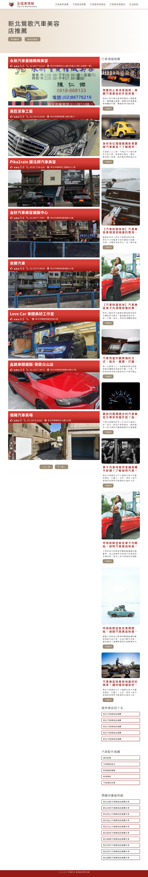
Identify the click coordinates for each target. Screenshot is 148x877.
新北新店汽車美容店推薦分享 (116, 832)
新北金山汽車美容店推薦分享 (116, 820)
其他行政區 (32, 39)
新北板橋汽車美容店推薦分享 (116, 839)
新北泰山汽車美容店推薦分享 (116, 814)
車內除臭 (107, 757)
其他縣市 (15, 39)
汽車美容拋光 (109, 764)
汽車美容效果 (109, 782)
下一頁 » (61, 466)
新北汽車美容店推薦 (112, 714)
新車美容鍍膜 (109, 770)
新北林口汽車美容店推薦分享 (116, 851)
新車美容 (107, 776)
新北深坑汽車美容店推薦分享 (116, 845)
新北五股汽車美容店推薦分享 (116, 801)
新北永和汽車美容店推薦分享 (116, 807)
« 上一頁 (46, 466)
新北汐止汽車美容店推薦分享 (116, 826)
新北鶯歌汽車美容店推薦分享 (116, 857)
